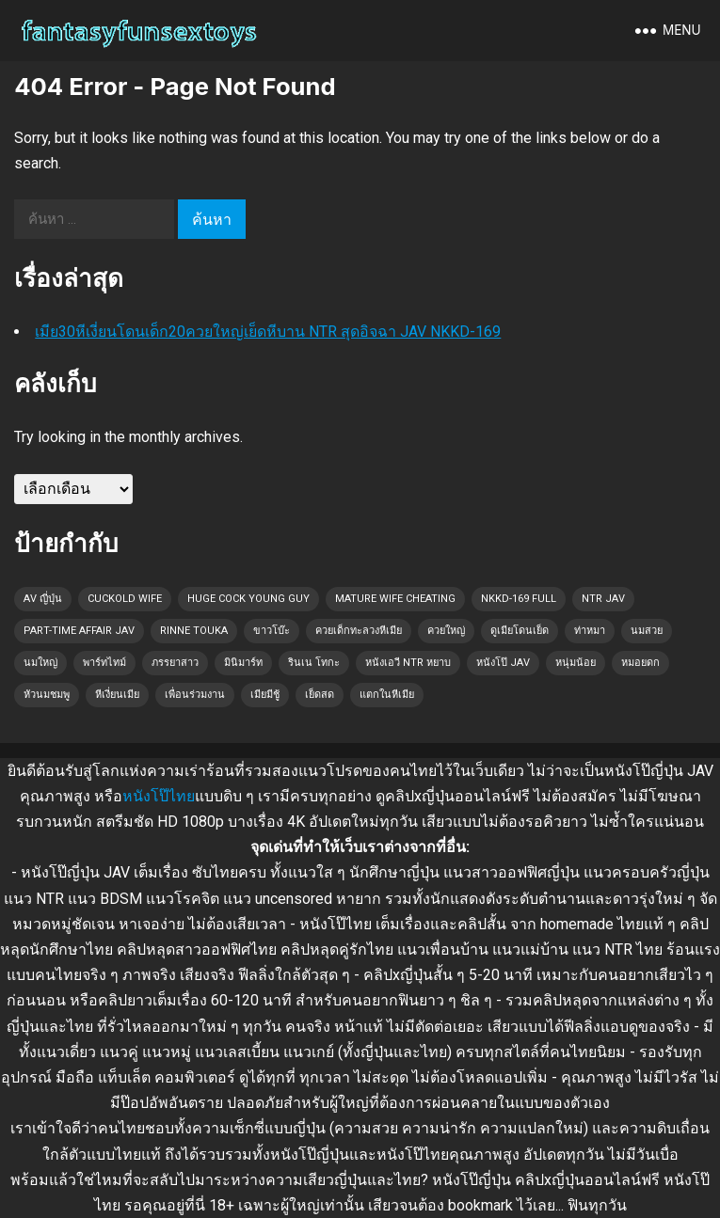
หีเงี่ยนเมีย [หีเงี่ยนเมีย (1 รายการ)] (117, 694)
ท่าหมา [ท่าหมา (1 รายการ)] (589, 631)
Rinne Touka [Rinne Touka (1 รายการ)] (194, 631)
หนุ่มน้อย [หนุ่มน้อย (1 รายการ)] (575, 662)
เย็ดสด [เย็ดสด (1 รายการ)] (319, 694)
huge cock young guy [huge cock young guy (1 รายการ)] (248, 599)
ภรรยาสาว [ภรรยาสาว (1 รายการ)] (175, 662)
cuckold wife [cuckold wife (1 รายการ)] (125, 599)
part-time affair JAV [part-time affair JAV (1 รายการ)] (79, 631)
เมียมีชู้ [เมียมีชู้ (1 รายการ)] (265, 694)
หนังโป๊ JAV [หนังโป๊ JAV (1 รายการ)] (503, 662)
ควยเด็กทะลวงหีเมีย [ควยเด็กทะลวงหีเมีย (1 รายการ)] (358, 631)
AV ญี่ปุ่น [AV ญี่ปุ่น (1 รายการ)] (43, 599)
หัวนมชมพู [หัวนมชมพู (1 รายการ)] (47, 694)
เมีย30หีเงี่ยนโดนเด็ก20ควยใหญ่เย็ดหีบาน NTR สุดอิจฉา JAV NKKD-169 (268, 331)
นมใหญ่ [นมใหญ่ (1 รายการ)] (40, 662)
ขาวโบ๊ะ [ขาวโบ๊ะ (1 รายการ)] (271, 631)
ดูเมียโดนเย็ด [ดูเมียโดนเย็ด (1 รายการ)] (519, 631)
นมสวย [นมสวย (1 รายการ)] (647, 631)
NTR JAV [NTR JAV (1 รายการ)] (603, 599)
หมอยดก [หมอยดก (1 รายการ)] (640, 662)
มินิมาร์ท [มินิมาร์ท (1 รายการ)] (243, 662)
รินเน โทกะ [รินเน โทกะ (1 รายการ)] (314, 662)
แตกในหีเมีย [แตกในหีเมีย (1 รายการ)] (387, 694)
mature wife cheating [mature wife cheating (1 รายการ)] (395, 599)
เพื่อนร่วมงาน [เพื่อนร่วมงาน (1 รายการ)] (195, 694)
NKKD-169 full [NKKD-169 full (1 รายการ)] (518, 599)
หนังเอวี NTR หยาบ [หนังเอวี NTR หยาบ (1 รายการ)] (408, 662)
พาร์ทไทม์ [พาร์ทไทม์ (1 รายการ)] (104, 662)
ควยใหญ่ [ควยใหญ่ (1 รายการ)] (446, 631)
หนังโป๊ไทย (158, 796)
